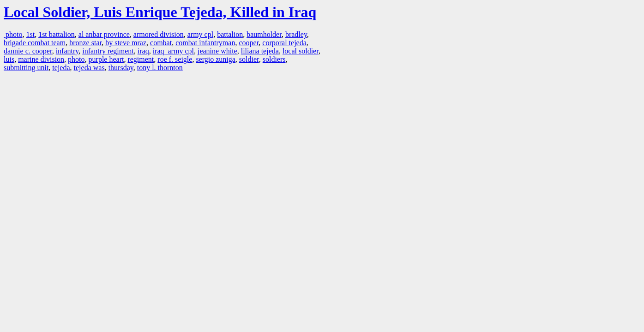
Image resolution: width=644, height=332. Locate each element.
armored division (158, 34)
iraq (143, 51)
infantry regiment (108, 51)
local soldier (301, 51)
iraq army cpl (173, 51)
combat (161, 43)
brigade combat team (35, 43)
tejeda (61, 67)
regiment (140, 59)
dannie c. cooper (28, 51)
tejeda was (89, 67)
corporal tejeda (284, 43)
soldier (249, 59)
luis (9, 59)
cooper (249, 43)
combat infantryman (205, 43)
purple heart (106, 59)
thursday (120, 67)
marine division (41, 59)
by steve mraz (125, 43)
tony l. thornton (160, 67)
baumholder (264, 34)
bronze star (85, 43)
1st (30, 34)
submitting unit (26, 67)
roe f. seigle (174, 59)
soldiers (274, 59)
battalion (230, 34)
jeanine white (217, 51)
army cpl (200, 34)
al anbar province (104, 34)
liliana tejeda (260, 51)
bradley (296, 34)
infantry (67, 51)
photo (13, 34)
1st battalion (56, 34)
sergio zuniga (215, 59)
